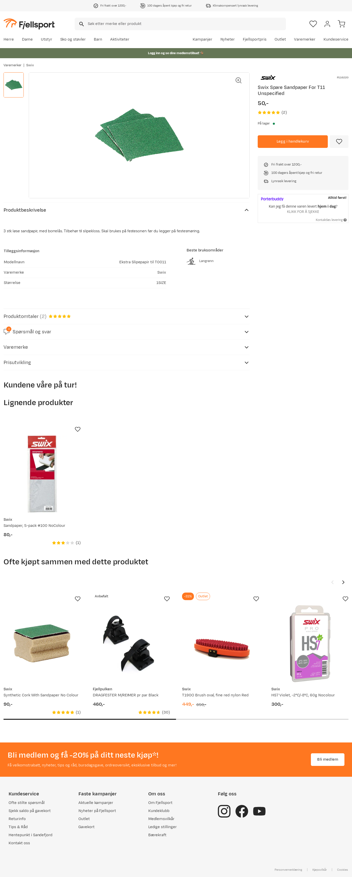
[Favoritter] (313, 24)
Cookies (342, 870)
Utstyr (46, 39)
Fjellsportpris (255, 39)
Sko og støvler (73, 39)
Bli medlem (327, 759)
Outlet (280, 39)
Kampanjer (202, 39)
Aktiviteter (119, 39)
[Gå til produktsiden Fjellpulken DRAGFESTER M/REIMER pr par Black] (131, 643)
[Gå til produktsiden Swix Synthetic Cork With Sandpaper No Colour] (42, 643)
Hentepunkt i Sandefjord (30, 835)
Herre (9, 39)
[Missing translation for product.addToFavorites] (339, 141)
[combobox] (180, 24)
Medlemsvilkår (161, 819)
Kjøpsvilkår (319, 870)
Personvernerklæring (288, 870)
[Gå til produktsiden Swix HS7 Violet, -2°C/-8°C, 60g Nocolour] (309, 643)
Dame (27, 39)
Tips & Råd (18, 827)
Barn (98, 39)
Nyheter (227, 39)
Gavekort (86, 827)
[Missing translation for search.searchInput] (81, 24)
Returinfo (17, 819)
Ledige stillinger (162, 827)
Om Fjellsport (160, 802)
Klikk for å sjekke (303, 211)
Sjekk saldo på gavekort (30, 811)
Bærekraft (157, 835)
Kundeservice (336, 39)
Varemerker (305, 39)
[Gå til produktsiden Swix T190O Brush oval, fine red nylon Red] (220, 643)
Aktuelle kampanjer (95, 802)
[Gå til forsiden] (29, 23)
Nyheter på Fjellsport (97, 811)
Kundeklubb (159, 811)
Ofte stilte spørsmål (27, 802)
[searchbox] (186, 24)
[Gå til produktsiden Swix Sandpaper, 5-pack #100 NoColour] (42, 474)
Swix (30, 65)
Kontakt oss (19, 843)
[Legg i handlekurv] (293, 141)
